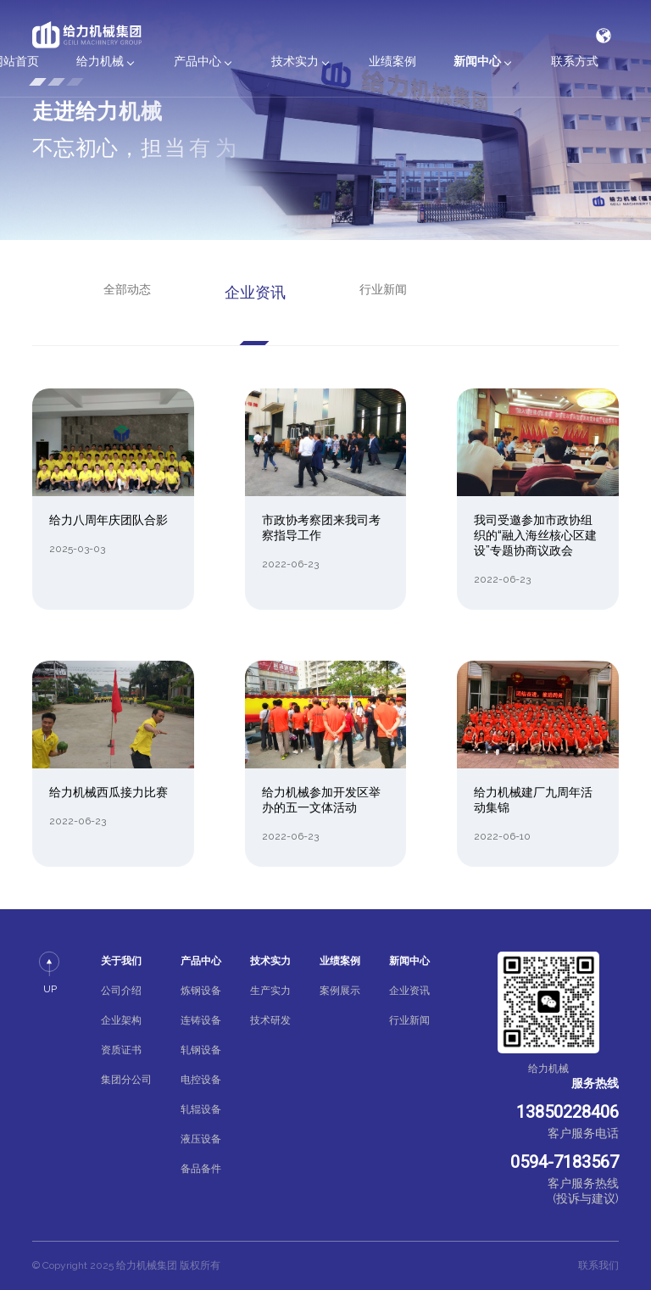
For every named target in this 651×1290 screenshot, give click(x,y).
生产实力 (270, 991)
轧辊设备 (201, 1109)
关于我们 (121, 961)
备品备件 (201, 1169)
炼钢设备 (201, 991)
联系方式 (574, 61)
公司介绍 (121, 991)
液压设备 (201, 1139)
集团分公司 (126, 1080)
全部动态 (127, 289)
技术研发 (270, 1020)
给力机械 (100, 61)
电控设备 (201, 1080)
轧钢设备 (201, 1050)
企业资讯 (255, 292)
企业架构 (121, 1020)
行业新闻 (383, 289)
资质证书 (121, 1050)
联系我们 (598, 1265)
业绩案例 (392, 61)
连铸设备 (201, 1020)
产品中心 (197, 61)
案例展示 (340, 991)
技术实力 (295, 61)
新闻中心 (477, 61)
